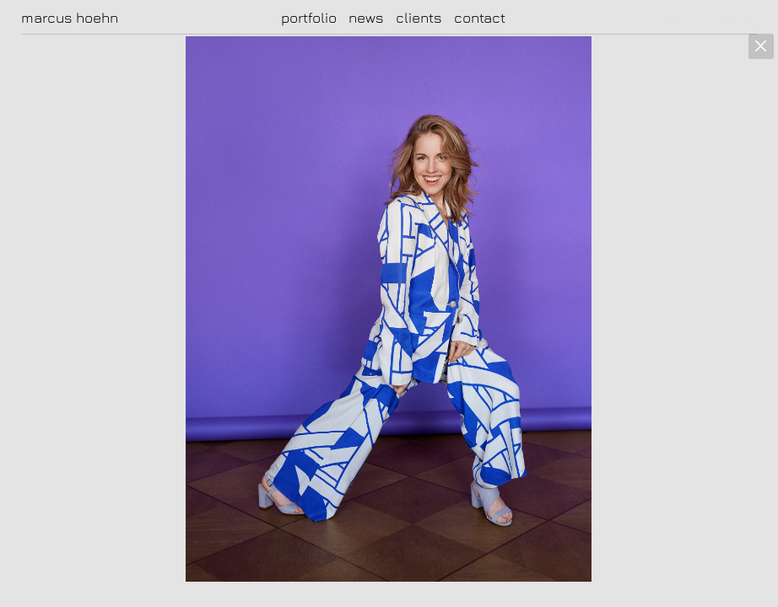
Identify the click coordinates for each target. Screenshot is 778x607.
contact (479, 17)
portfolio (309, 17)
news (366, 17)
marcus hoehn (69, 17)
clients (419, 17)
